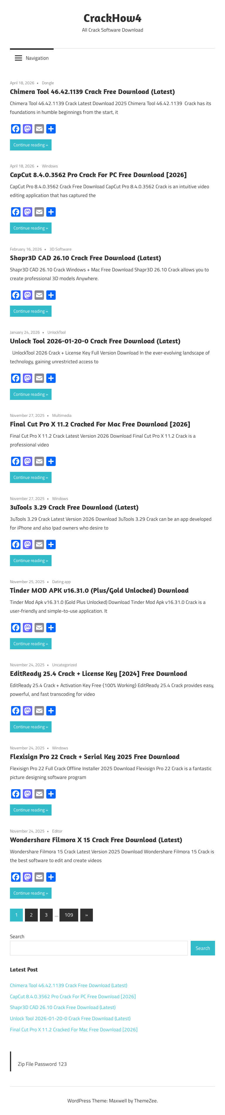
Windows (50, 166)
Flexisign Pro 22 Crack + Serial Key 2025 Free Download (95, 756)
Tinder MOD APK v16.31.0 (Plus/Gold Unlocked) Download (99, 590)
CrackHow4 (112, 17)
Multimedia (61, 415)
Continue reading (29, 144)
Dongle (48, 83)
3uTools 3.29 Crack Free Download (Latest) (74, 507)
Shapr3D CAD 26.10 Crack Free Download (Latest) (85, 257)
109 (68, 915)
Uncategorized (64, 665)
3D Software (60, 249)
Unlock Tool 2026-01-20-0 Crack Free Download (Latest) (95, 340)
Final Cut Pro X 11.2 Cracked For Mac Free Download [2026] (100, 423)
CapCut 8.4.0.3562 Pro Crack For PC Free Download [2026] (98, 174)
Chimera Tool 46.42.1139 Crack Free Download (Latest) (92, 91)
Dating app (61, 581)
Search (17, 936)
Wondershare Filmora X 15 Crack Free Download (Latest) (96, 839)
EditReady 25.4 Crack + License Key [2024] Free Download (98, 673)
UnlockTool (56, 332)
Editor (57, 831)
